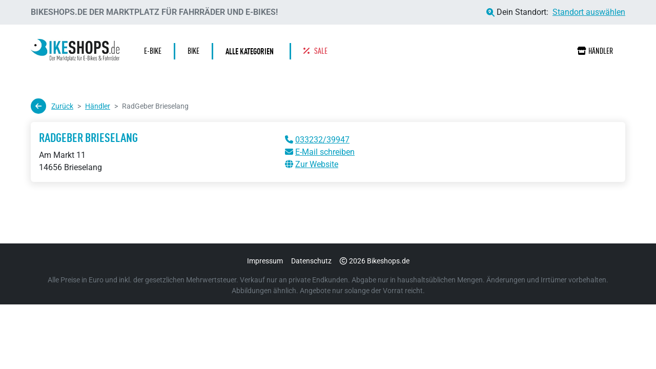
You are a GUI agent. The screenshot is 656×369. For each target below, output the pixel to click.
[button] (252, 51)
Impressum (265, 261)
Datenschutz (311, 261)
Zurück (52, 106)
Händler (595, 51)
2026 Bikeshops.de (374, 261)
